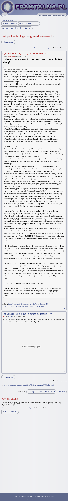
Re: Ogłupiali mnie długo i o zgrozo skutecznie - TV (27, 314)
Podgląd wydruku (7, 20)
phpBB (30, 496)
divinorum (11, 56)
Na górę (65, 308)
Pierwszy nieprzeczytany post (43, 48)
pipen (10, 316)
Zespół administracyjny (9, 408)
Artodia (39, 499)
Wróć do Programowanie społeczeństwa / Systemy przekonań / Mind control (29, 385)
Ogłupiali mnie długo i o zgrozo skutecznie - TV (28, 36)
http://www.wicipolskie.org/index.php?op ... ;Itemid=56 (28, 304)
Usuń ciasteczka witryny (25, 408)
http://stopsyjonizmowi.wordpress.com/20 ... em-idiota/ (25, 306)
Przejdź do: (21, 391)
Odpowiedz (8, 42)
